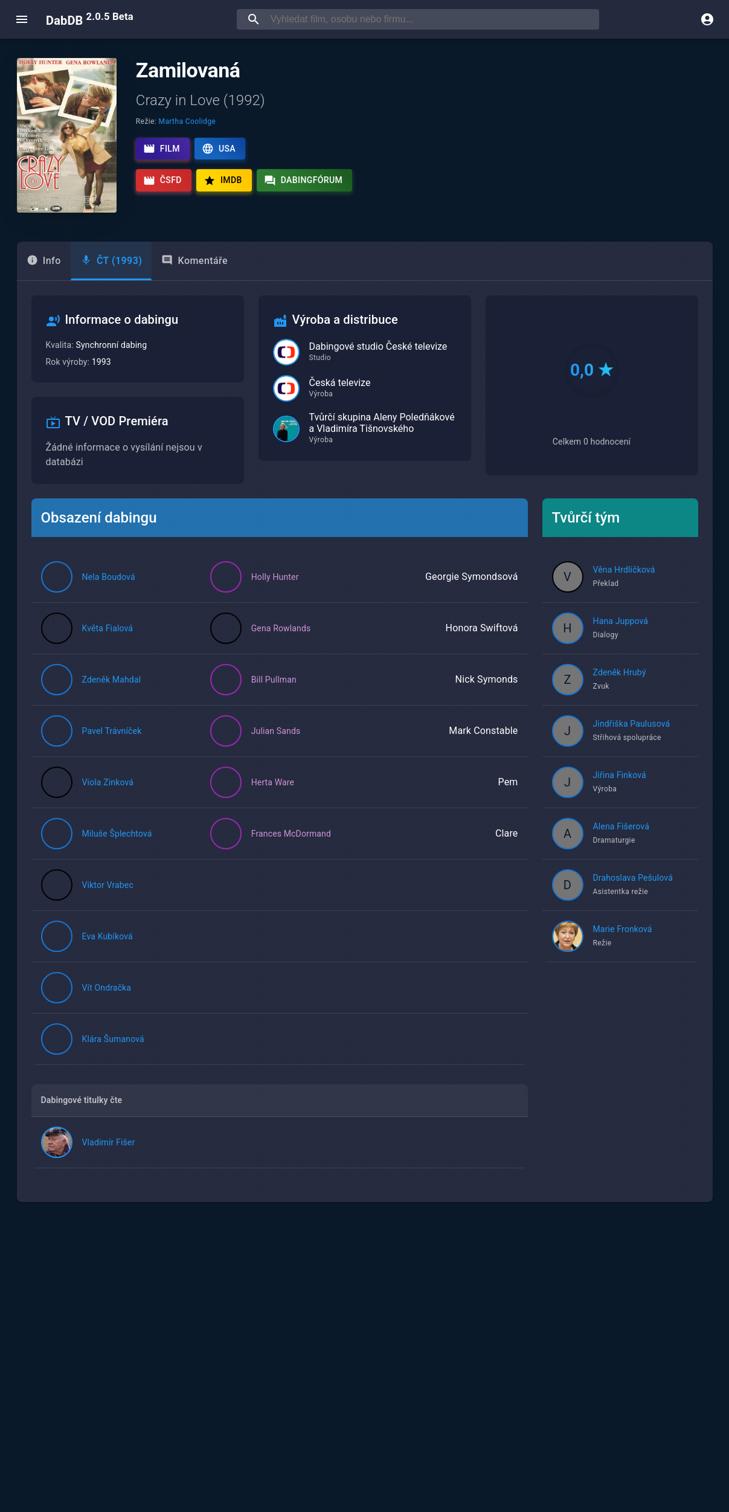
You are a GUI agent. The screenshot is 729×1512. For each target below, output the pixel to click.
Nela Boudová (108, 577)
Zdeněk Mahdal (111, 679)
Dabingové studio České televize (378, 346)
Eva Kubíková (107, 936)
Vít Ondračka (107, 987)
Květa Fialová (107, 628)
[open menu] (21, 19)
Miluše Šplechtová (117, 833)
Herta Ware (273, 782)
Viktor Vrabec (107, 885)
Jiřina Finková (619, 775)
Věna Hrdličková (624, 569)
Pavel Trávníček (112, 731)
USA (219, 149)
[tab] (44, 261)
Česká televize (340, 382)
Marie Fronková (622, 929)
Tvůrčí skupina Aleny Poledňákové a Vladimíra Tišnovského (382, 422)
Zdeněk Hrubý (619, 672)
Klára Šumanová (113, 1039)
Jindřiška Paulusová (631, 724)
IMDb (223, 181)
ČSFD (162, 181)
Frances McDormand (291, 833)
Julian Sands (276, 731)
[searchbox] (432, 19)
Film (161, 149)
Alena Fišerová (621, 826)
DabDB (89, 19)
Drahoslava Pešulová (633, 878)
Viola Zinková (108, 782)
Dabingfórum (303, 181)
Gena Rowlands (281, 628)
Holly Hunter (275, 577)
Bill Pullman (274, 679)
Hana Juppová (621, 621)
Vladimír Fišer (108, 1142)
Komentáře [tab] (194, 260)
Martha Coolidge (187, 121)
